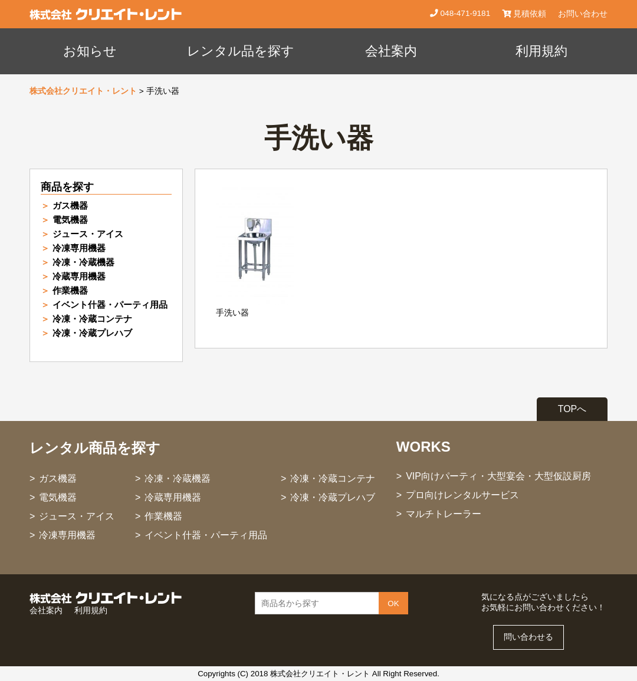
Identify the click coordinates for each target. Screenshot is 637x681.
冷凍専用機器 (79, 248)
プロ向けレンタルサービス (462, 495)
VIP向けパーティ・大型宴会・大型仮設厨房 (498, 476)
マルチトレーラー (443, 514)
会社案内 (391, 51)
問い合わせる (528, 637)
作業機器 (70, 290)
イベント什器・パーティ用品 (110, 305)
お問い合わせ (583, 13)
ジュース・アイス (87, 234)
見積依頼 (524, 13)
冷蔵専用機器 (79, 276)
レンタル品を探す (240, 51)
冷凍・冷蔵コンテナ (92, 319)
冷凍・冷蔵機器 (83, 262)
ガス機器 (70, 205)
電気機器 (70, 220)
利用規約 (541, 51)
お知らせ (90, 51)
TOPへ (572, 409)
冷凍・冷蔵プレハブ (92, 333)
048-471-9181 (464, 13)
